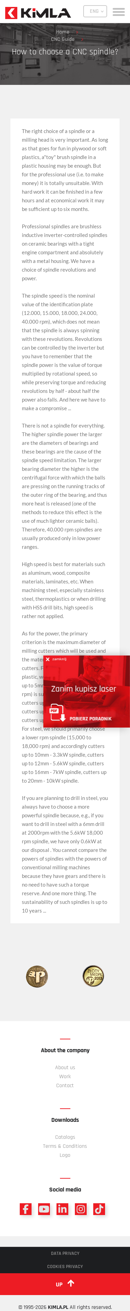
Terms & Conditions (65, 1146)
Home (62, 32)
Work (65, 1076)
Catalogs (65, 1137)
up (65, 1283)
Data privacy (65, 1253)
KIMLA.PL (58, 1307)
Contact (65, 1085)
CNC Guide (63, 39)
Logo (65, 1155)
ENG (94, 11)
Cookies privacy (65, 1267)
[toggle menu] (119, 11)
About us (65, 1067)
